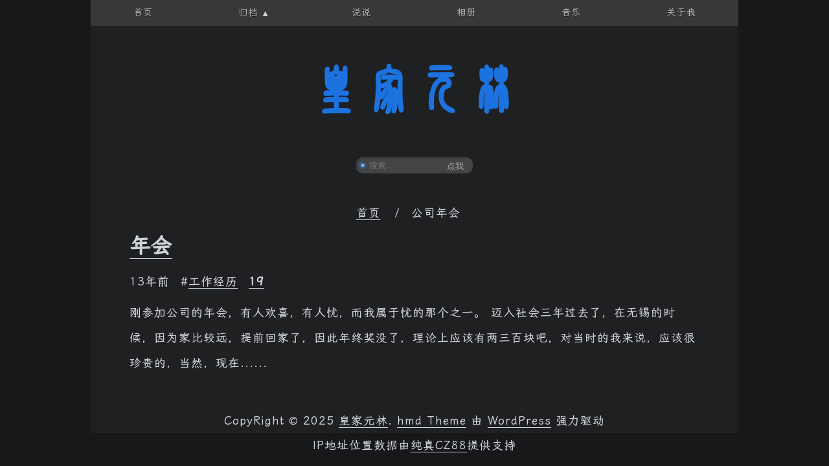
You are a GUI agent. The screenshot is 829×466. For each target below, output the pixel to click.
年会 (151, 246)
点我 (455, 166)
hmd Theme (431, 420)
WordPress (519, 420)
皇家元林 (414, 90)
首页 (368, 212)
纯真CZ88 (439, 445)
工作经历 (213, 281)
